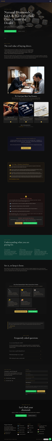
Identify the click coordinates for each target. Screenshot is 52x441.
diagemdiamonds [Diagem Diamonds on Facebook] (7, 433)
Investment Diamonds (22, 434)
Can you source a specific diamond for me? (17, 351)
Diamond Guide (31, 427)
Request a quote (21, 31)
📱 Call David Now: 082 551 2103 (21, 311)
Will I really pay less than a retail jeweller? (17, 358)
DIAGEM (3, 1)
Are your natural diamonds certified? (16, 342)
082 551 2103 (21, 126)
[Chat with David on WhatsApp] (50, 440)
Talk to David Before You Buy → (14, 179)
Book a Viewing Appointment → (26, 125)
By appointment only (42, 429)
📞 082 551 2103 (18, 223)
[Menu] (50, 1)
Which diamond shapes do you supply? (16, 354)
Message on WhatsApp (21, 415)
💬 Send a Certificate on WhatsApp (30, 223)
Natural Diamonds (21, 425)
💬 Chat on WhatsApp (32, 311)
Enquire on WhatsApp (10, 31)
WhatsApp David (41, 433)
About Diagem (31, 425)
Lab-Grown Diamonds (22, 427)
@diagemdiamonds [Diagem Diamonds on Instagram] (7, 432)
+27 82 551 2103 (41, 431)
